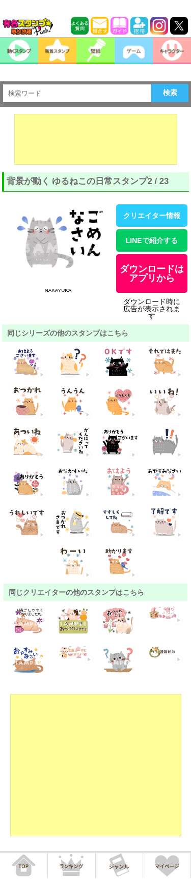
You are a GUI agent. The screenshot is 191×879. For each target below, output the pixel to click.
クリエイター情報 (151, 215)
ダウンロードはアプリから (152, 273)
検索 (170, 92)
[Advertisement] (95, 139)
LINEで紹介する (152, 240)
